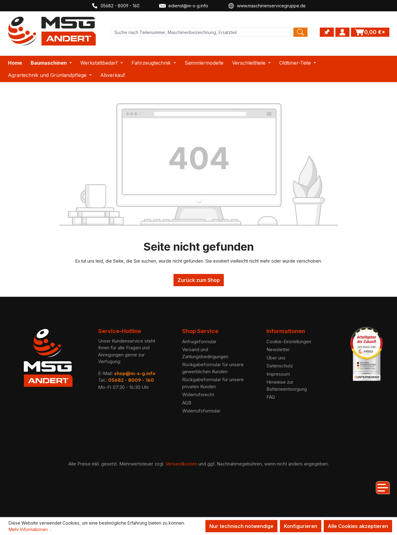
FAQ (270, 397)
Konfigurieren (300, 526)
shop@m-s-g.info (134, 373)
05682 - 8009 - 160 (115, 6)
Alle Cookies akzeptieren (358, 526)
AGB (186, 403)
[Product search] (200, 32)
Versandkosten (181, 464)
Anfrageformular (199, 341)
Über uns (275, 358)
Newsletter (278, 349)
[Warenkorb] (370, 32)
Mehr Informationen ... (30, 529)
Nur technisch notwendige (241, 526)
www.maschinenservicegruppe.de (267, 6)
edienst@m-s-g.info (183, 6)
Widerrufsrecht (198, 394)
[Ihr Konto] (342, 32)
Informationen (285, 331)
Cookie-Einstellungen (288, 341)
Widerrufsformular (201, 411)
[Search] (300, 32)
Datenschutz (279, 366)
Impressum (278, 374)
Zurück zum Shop (199, 280)
